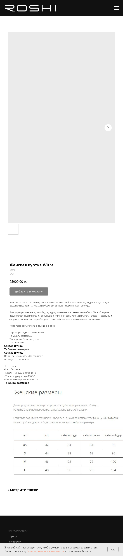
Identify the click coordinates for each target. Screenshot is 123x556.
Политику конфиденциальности (45, 551)
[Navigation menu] (116, 8)
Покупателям (14, 541)
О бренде (13, 536)
